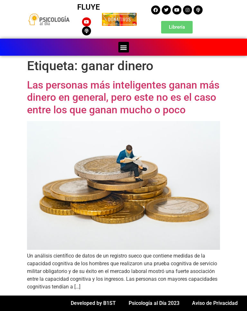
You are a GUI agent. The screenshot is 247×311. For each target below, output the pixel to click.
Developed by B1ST (93, 303)
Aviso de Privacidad (215, 303)
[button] (123, 47)
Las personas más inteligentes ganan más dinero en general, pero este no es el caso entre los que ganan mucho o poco (123, 97)
